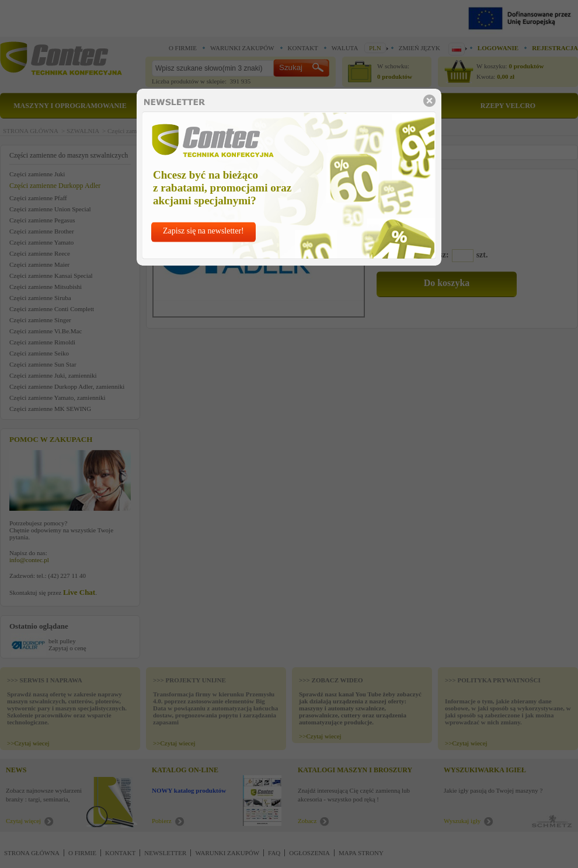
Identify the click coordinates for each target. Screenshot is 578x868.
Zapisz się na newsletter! (203, 230)
